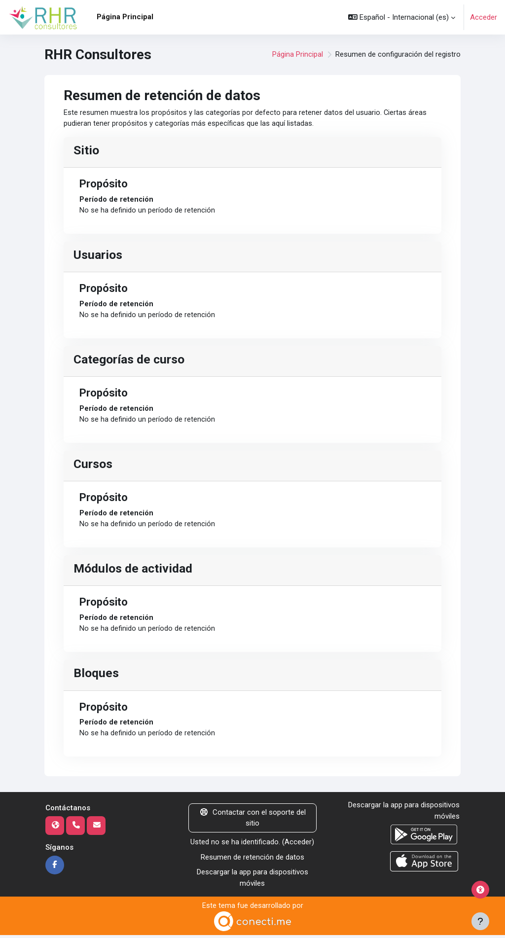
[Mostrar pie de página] (480, 921)
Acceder (483, 17)
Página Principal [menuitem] (125, 16)
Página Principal (297, 54)
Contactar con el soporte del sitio (252, 821)
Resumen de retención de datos (252, 860)
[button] (402, 17)
